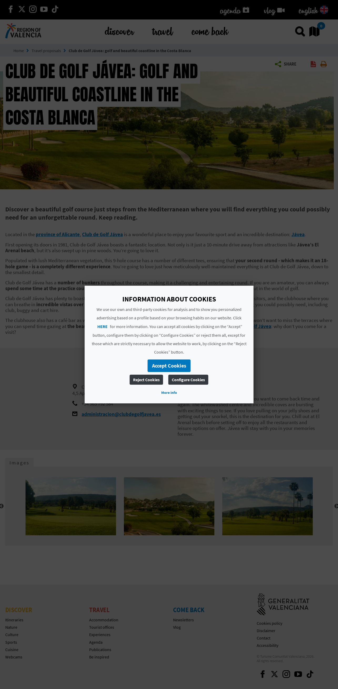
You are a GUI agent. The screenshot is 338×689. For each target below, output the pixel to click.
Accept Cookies (169, 365)
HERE (102, 326)
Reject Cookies (146, 379)
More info (169, 392)
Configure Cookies (188, 379)
